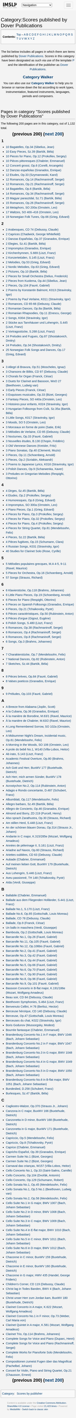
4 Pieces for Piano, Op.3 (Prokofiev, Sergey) (34, 514)
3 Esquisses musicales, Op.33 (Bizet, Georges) (36, 394)
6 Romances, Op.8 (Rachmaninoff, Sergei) (33, 637)
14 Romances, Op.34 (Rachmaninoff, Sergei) (35, 193)
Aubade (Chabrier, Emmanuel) (25, 859)
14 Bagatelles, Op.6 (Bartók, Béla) (28, 188)
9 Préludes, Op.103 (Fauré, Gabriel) (29, 693)
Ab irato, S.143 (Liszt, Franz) (24, 754)
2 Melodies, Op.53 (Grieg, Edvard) (28, 262)
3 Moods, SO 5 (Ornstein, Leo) (26, 422)
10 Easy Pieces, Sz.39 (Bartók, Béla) (30, 151)
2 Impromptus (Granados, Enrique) (28, 248)
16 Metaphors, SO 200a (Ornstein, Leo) (31, 207)
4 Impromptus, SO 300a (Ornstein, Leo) (31, 505)
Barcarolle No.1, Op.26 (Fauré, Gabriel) (31, 937)
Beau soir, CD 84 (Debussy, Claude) (29, 997)
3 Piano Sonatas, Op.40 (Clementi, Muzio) (33, 450)
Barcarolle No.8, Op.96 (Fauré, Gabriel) (31, 979)
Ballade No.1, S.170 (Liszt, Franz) (28, 909)
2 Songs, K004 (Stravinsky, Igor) (27, 318)
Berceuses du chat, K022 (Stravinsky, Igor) (33, 1020)
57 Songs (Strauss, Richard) (24, 577)
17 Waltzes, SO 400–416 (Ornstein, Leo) (32, 212)
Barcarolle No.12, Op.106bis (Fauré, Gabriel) (35, 946)
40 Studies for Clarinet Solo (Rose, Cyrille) (33, 551)
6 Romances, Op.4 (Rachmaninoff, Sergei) (33, 632)
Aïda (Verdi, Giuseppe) (20, 882)
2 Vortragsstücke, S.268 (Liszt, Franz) (30, 331)
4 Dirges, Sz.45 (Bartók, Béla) (25, 490)
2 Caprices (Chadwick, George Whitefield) (33, 234)
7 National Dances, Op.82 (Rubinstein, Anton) (35, 659)
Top (18, 34)
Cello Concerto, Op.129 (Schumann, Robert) (35, 1180)
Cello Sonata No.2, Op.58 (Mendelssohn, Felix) (36, 1198)
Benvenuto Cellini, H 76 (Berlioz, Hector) (32, 1006)
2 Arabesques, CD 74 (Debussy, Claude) (32, 229)
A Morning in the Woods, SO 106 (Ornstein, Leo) (37, 744)
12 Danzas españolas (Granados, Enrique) (33, 170)
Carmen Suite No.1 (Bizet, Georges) (29, 1156)
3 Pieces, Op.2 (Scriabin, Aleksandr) (29, 459)
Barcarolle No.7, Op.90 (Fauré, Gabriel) (31, 974)
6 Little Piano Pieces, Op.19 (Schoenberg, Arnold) (38, 595)
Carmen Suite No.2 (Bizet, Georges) (29, 1161)
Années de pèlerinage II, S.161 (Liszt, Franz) (35, 845)
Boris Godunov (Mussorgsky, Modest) (30, 1025)
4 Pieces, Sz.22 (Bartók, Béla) (25, 537)
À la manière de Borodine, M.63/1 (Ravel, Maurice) (39, 716)
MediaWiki (15, 1409)
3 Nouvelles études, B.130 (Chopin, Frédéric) (35, 441)
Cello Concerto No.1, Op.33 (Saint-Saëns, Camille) (39, 1170)
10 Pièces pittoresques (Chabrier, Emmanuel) (35, 161)
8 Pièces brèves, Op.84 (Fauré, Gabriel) (32, 676)
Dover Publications (31, 56)
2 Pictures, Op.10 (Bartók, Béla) (26, 271)
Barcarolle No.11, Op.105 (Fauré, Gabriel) (33, 941)
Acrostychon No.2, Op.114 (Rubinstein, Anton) (36, 785)
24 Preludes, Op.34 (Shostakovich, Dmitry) (33, 345)
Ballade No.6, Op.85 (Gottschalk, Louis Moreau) (37, 913)
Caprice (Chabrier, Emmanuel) (25, 1147)
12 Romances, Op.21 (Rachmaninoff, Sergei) (35, 184)
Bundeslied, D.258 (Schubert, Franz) (29, 1088)
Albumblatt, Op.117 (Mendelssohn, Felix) (32, 799)
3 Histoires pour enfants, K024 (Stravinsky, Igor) (37, 404)
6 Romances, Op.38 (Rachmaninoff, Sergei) (34, 627)
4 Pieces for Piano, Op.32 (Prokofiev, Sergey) (35, 518)
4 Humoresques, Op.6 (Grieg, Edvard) (30, 500)
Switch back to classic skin (35, 1409)
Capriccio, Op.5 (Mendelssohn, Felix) (30, 1138)
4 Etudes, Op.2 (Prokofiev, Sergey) (28, 495)
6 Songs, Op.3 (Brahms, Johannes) (29, 641)
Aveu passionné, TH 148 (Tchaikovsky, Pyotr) (35, 877)
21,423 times (50, 1406)
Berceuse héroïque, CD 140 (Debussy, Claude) (36, 1011)
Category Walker (38, 77)
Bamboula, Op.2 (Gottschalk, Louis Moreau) (34, 932)
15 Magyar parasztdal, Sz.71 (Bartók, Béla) (34, 198)
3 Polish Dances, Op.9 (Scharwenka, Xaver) (34, 469)
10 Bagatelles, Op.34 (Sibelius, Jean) (30, 147)
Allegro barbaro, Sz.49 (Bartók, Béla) (30, 804)
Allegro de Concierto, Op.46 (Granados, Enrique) (37, 808)
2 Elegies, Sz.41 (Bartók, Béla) (26, 243)
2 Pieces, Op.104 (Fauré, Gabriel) (28, 285)
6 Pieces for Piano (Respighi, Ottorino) (31, 599)
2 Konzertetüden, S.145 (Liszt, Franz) (30, 257)
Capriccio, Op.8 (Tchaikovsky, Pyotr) (29, 1142)
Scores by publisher (29, 1393)
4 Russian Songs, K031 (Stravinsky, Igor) (32, 546)
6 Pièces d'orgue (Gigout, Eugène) (28, 618)
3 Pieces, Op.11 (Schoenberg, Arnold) (30, 455)
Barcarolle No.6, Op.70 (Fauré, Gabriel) (31, 969)
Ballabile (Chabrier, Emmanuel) (26, 895)
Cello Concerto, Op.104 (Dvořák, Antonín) (33, 1175)
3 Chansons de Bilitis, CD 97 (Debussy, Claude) (37, 371)
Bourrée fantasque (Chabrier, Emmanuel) (32, 1030)
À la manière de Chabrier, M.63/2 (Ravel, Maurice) (38, 720)
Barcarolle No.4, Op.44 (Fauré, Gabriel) (31, 960)
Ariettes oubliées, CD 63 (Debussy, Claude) (34, 854)
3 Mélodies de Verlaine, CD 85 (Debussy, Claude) (38, 431)
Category (8, 1393)
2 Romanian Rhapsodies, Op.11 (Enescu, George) (38, 313)
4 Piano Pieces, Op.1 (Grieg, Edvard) (30, 509)
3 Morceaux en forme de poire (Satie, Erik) (33, 427)
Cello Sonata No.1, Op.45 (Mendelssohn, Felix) (36, 1184)
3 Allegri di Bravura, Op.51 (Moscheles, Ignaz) (36, 367)
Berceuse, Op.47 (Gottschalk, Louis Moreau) (35, 1015)
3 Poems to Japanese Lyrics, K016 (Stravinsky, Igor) (40, 464)
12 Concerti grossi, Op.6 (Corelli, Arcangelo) (34, 165)
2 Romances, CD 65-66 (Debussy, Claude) (33, 303)
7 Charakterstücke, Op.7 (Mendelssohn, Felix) (36, 654)
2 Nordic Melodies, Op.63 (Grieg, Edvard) (33, 266)
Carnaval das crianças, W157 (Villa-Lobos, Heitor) (38, 1165)
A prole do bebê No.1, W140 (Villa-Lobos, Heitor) (37, 749)
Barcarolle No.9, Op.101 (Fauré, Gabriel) (32, 983)
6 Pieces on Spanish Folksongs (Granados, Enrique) (40, 604)
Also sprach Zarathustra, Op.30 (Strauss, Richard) (38, 818)
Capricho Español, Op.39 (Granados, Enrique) (36, 1152)
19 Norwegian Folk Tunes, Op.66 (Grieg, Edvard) (38, 216)
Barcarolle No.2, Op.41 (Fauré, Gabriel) (31, 950)
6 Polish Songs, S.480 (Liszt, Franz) (29, 623)
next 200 (53, 133)
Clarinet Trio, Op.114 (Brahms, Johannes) (33, 1334)
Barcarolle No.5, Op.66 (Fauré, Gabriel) (31, 965)
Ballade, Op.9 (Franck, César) (25, 923)
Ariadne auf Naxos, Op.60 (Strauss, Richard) (35, 850)
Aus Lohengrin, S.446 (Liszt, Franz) (29, 873)
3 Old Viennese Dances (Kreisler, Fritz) (31, 445)
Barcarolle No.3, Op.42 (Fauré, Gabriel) (31, 955)
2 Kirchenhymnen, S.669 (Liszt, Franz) (31, 253)
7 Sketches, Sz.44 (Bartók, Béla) (27, 663)
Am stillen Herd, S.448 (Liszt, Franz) (29, 822)
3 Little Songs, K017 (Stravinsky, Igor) (30, 417)
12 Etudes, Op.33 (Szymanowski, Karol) (32, 174)
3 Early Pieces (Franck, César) (26, 390)
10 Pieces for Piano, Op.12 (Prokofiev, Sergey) (36, 156)
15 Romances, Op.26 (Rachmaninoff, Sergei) (35, 203)
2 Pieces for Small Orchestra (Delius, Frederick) (37, 276)
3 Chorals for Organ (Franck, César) (29, 376)
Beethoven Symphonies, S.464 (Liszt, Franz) (35, 1002)
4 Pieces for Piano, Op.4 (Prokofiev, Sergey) (34, 523)
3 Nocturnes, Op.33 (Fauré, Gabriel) (29, 436)
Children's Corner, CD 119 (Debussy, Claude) (35, 1284)
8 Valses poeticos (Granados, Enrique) (31, 681)
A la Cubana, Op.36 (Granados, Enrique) (32, 711)
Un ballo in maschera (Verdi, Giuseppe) (31, 927)
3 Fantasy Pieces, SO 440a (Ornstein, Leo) (34, 399)
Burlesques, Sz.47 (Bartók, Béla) (27, 1093)
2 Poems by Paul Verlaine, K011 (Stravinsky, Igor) (38, 299)
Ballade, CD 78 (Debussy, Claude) (28, 918)
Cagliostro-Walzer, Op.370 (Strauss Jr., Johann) (37, 1106)
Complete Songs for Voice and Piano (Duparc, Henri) (40, 1338)
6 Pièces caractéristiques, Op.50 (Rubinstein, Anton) (40, 613)
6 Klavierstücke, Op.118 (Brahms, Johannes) (35, 590)
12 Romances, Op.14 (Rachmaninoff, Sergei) (35, 179)
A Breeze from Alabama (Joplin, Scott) (30, 706)
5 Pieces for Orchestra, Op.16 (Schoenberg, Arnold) (39, 573)
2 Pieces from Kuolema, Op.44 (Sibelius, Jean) (36, 280)
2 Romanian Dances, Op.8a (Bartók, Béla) (33, 308)
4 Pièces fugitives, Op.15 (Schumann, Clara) (35, 541)
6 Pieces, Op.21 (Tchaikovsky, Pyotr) (30, 609)
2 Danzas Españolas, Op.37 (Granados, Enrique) (38, 238)
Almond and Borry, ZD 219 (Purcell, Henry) (33, 813)
